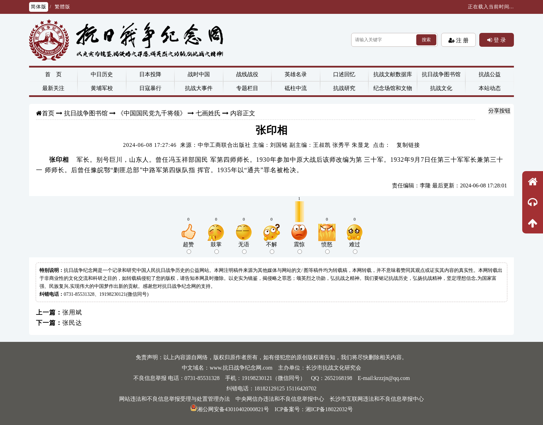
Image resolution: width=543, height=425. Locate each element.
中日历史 (102, 74)
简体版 (38, 6)
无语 (243, 247)
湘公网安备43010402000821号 (229, 409)
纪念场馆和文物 (392, 88)
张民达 (72, 322)
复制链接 (408, 145)
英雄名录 (296, 74)
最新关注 (53, 88)
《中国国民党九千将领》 (151, 113)
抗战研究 (344, 88)
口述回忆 (344, 74)
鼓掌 (216, 247)
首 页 (53, 74)
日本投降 (150, 74)
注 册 (462, 40)
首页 (48, 113)
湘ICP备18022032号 (329, 409)
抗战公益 (490, 74)
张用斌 (72, 312)
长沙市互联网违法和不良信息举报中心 (377, 399)
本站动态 (490, 88)
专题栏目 (247, 88)
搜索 (426, 39)
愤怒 (326, 247)
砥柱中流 (296, 88)
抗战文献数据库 (392, 74)
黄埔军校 (102, 88)
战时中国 (199, 74)
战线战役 (247, 74)
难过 (354, 247)
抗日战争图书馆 (441, 74)
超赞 (188, 247)
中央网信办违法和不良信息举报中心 (279, 399)
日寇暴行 (150, 88)
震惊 (299, 247)
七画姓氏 (208, 113)
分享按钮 (499, 111)
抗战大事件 (199, 88)
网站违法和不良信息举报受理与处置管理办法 (174, 399)
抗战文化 (441, 88)
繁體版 (62, 6)
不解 (271, 247)
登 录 (499, 40)
